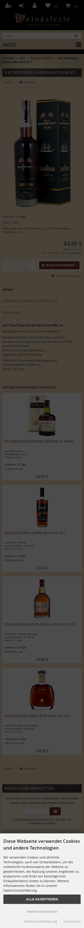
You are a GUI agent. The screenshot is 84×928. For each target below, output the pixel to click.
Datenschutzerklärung (40, 921)
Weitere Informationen (42, 911)
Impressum (72, 921)
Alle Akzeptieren (42, 899)
